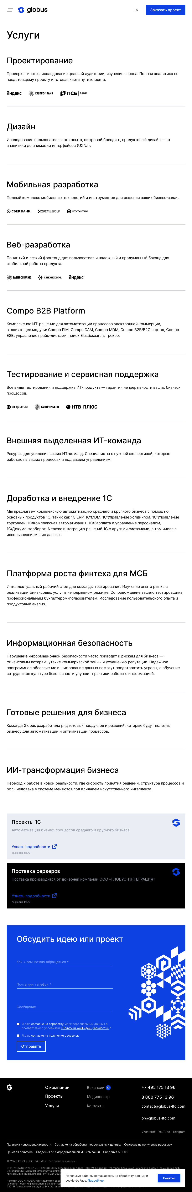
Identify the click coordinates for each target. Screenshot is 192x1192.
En (136, 10)
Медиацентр (98, 1097)
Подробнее (96, 1180)
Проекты (54, 1096)
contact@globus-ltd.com (163, 1106)
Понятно (169, 1178)
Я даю (50, 1039)
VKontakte (149, 1131)
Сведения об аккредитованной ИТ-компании (68, 1152)
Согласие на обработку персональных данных (88, 1144)
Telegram (179, 1131)
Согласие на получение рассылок (148, 1144)
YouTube (164, 1131)
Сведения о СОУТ (116, 1152)
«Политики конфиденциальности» (85, 1032)
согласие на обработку (47, 1028)
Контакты (95, 1106)
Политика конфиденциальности (29, 1144)
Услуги (52, 1105)
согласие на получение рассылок (55, 1039)
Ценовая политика (20, 1152)
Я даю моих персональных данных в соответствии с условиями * (66, 1030)
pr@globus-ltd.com (158, 1118)
